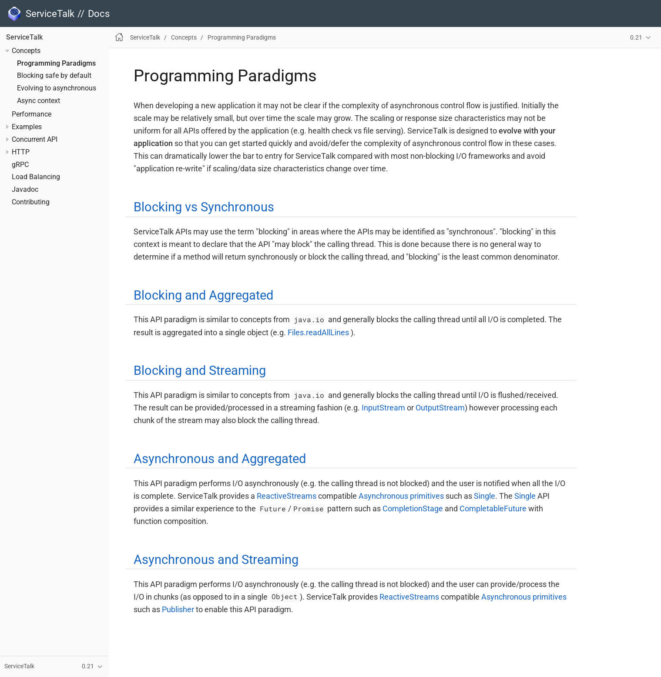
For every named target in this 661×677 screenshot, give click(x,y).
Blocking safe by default (54, 76)
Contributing (31, 202)
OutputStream (440, 407)
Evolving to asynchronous (56, 88)
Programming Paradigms (56, 63)
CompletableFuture (493, 508)
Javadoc (25, 189)
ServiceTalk (24, 37)
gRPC (20, 165)
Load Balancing (36, 177)
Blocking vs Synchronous (204, 207)
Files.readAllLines (318, 332)
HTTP (21, 152)
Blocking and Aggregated (203, 295)
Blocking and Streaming (200, 370)
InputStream (383, 407)
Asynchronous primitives (401, 495)
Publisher (178, 609)
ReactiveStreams (286, 495)
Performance (31, 114)
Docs (99, 13)
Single (484, 495)
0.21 (636, 37)
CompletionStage (413, 508)
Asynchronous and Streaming (216, 559)
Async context (38, 101)
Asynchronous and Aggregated (220, 458)
